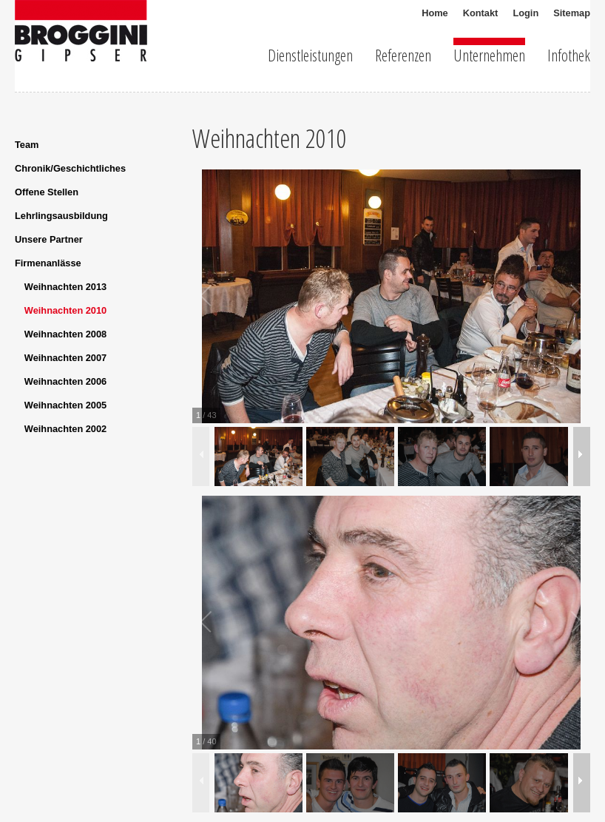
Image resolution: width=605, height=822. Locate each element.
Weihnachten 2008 (65, 334)
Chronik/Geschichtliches (70, 168)
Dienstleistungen (310, 53)
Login (525, 12)
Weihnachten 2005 (65, 405)
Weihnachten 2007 (65, 357)
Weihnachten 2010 (65, 310)
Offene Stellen (46, 192)
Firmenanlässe (48, 263)
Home (435, 12)
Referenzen (403, 53)
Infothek (568, 53)
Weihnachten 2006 (65, 381)
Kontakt (480, 12)
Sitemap (571, 12)
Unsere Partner (49, 239)
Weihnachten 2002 (65, 428)
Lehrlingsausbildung (61, 215)
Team (26, 144)
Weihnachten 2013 (65, 286)
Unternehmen (489, 53)
